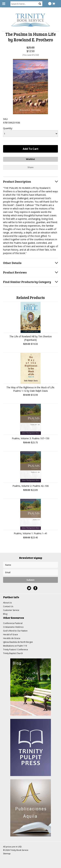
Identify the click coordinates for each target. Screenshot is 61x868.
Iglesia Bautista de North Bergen (18, 642)
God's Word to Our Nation (15, 630)
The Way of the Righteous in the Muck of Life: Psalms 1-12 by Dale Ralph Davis (30, 389)
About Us (7, 602)
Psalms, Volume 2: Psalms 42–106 (31, 485)
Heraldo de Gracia (11, 638)
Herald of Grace (10, 634)
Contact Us (8, 606)
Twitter (29, 588)
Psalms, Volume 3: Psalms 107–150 (30, 438)
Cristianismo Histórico (13, 627)
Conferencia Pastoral (12, 623)
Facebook (35, 588)
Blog (5, 614)
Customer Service (11, 610)
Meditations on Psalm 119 (15, 645)
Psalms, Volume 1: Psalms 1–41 (30, 533)
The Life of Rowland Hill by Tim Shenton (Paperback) (30, 338)
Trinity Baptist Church (13, 653)
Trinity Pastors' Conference (15, 649)
